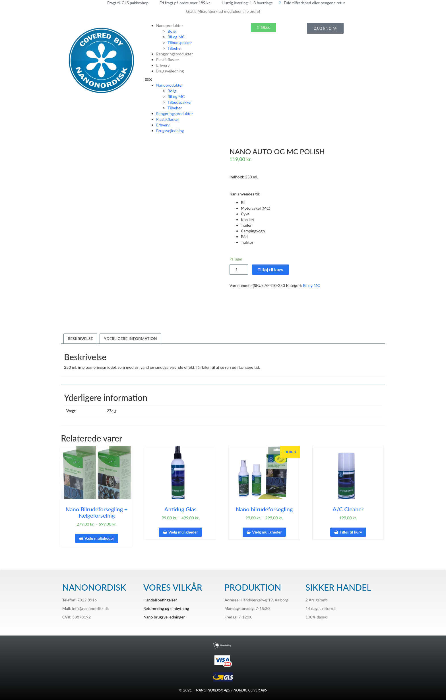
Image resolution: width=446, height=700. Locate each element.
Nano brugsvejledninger (164, 616)
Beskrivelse (80, 338)
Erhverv (163, 65)
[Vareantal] (239, 269)
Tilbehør (175, 48)
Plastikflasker (167, 59)
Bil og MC (176, 36)
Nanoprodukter (169, 25)
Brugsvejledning (170, 70)
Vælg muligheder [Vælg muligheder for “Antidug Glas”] (183, 532)
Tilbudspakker (180, 42)
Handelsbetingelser (160, 599)
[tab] (80, 339)
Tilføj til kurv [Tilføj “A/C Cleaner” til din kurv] (351, 532)
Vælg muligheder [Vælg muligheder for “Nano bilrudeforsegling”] (267, 532)
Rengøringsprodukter (174, 53)
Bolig (172, 31)
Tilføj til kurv (270, 269)
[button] (182, 79)
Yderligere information (130, 338)
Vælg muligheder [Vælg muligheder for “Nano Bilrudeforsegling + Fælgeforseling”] (99, 538)
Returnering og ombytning (166, 608)
